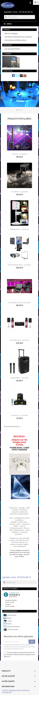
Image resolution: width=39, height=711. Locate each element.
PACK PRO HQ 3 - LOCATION (19, 340)
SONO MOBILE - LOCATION (19, 378)
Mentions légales (11, 33)
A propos (6, 30)
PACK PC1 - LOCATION (19, 154)
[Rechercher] (19, 17)
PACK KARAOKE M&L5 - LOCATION (19, 265)
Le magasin (7, 54)
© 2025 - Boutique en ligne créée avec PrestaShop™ (16, 691)
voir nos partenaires (12, 49)
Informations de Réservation (15, 40)
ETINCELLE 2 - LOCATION (19, 415)
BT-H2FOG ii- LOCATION (19, 192)
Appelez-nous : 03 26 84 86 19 (18, 12)
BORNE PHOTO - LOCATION (19, 229)
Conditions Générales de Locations (18, 37)
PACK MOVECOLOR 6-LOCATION (19, 303)
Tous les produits (13, 426)
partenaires (7, 45)
